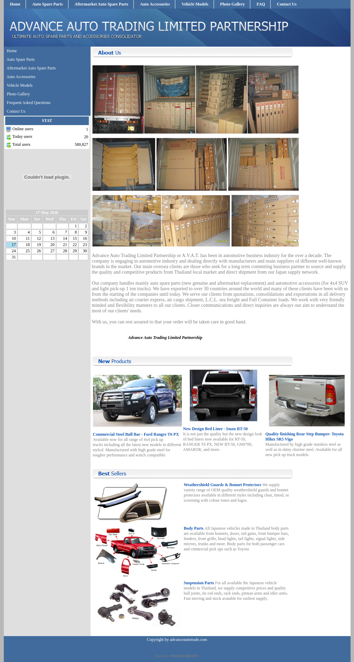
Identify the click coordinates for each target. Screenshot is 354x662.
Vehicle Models (194, 4)
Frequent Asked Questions (29, 102)
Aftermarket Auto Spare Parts (101, 4)
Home (15, 4)
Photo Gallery (232, 4)
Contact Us (287, 4)
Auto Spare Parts (47, 4)
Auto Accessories (155, 4)
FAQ (261, 4)
